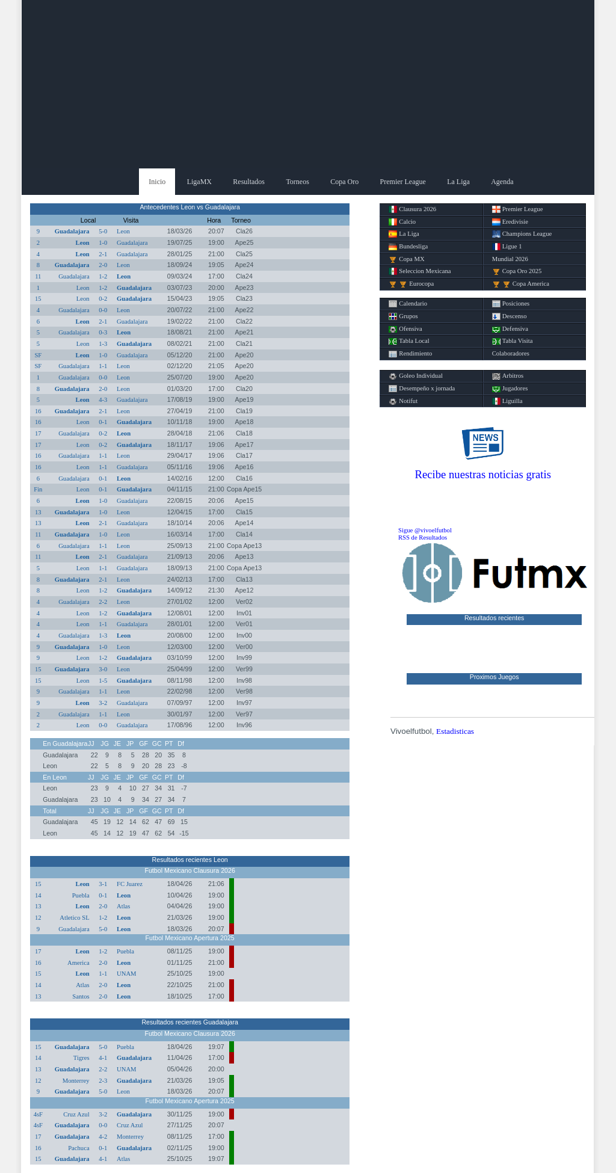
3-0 (103, 669)
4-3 (103, 399)
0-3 (103, 332)
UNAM (127, 973)
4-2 (103, 1136)
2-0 (103, 265)
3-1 (103, 884)
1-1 (103, 366)
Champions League (522, 234)
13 (38, 512)
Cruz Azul (76, 1114)
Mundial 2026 (510, 259)
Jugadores (510, 388)
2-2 (103, 602)
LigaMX (199, 181)
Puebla (81, 895)
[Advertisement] (308, 84)
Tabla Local (409, 341)
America (78, 962)
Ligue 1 (507, 246)
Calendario (408, 303)
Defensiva (510, 329)
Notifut (403, 401)
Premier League (403, 181)
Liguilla (507, 401)
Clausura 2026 (412, 209)
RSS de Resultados (422, 537)
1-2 (103, 276)
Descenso (509, 316)
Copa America (520, 284)
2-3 (103, 1080)
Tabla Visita (512, 341)
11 (38, 276)
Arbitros (508, 376)
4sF (38, 1114)
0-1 (103, 422)
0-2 (103, 298)
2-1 (103, 254)
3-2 (103, 703)
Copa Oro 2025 (517, 271)
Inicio (157, 181)
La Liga (458, 181)
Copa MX (406, 259)
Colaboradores (510, 353)
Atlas (124, 906)
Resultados (249, 181)
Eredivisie (510, 222)
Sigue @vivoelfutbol (425, 530)
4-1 (103, 1057)
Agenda (502, 181)
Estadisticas (455, 731)
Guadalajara (72, 231)
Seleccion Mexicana (420, 271)
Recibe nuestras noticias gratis (483, 474)
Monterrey (76, 1080)
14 (38, 895)
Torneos (297, 181)
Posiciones (511, 303)
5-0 (103, 231)
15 (38, 298)
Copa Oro (344, 181)
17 (38, 433)
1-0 (103, 242)
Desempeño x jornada (422, 388)
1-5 (103, 680)
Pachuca (79, 1148)
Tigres (81, 1057)
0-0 (103, 310)
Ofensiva (405, 329)
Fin (38, 489)
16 (38, 411)
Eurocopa (411, 284)
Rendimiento (410, 353)
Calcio (402, 222)
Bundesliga (408, 246)
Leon (123, 231)
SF (38, 355)
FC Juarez (130, 884)
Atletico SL (74, 917)
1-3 (103, 343)
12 (38, 917)
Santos (80, 996)
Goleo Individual (416, 376)
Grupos (403, 316)
